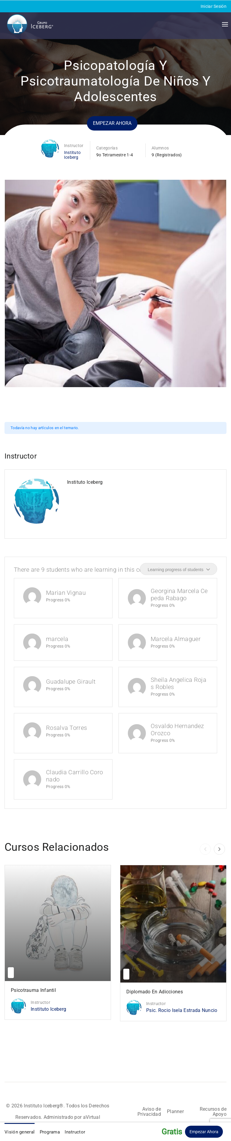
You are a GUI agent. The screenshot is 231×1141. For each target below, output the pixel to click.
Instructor (74, 145)
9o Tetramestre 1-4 (114, 154)
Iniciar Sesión (213, 6)
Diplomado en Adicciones (154, 992)
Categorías (107, 148)
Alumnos (160, 148)
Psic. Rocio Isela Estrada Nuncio (181, 1010)
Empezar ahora (112, 123)
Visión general (20, 1132)
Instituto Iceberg (72, 155)
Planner (175, 1111)
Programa (50, 1132)
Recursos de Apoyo (213, 1111)
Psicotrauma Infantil (33, 990)
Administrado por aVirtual (72, 1117)
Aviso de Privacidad (149, 1111)
